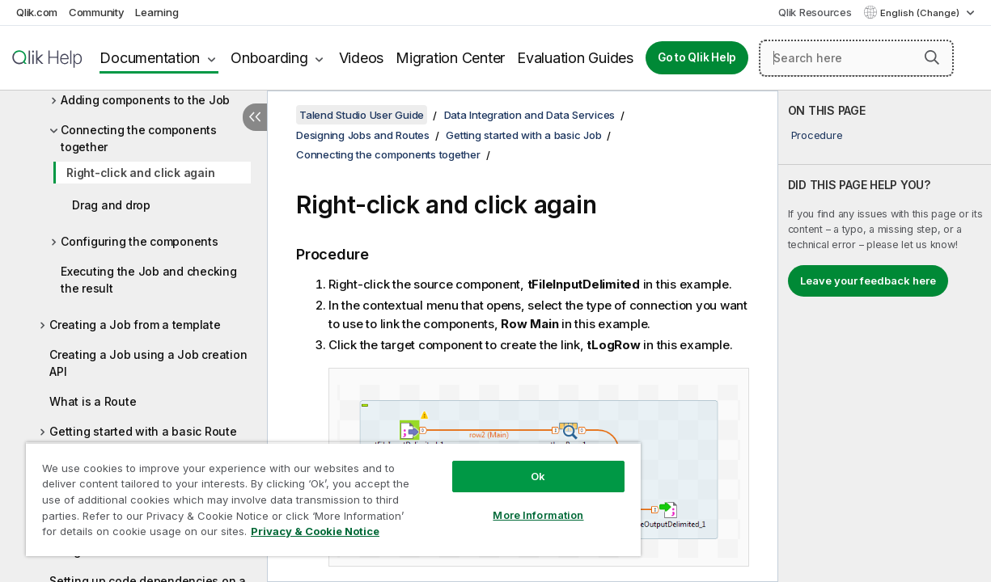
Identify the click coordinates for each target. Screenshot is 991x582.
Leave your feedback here (868, 280)
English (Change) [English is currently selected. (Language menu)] (921, 13)
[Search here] (856, 58)
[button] (932, 57)
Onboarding (269, 57)
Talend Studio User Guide (361, 114)
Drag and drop (111, 205)
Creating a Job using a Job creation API (148, 363)
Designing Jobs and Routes (363, 135)
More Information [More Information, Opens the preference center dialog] (504, 502)
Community (97, 12)
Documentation (150, 57)
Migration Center (450, 57)
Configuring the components (139, 241)
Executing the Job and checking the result (149, 279)
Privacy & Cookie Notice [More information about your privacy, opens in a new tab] (136, 534)
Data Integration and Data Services (530, 114)
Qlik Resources (815, 12)
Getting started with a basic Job (523, 135)
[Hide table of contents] (255, 117)
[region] (313, 493)
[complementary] (884, 336)
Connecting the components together (139, 138)
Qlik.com (36, 12)
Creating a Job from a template (135, 324)
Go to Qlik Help (697, 57)
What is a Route (92, 401)
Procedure (817, 135)
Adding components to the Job (145, 100)
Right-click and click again (140, 172)
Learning (156, 12)
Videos (361, 57)
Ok (504, 464)
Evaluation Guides (575, 57)
